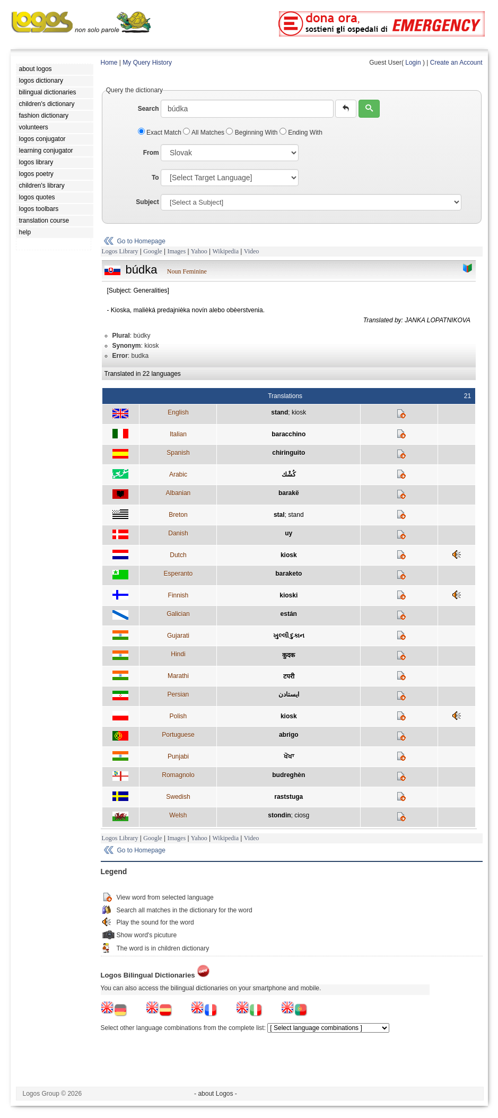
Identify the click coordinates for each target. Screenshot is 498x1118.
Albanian (178, 493)
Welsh (178, 815)
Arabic (178, 474)
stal (279, 514)
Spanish (178, 452)
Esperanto (178, 573)
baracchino (288, 434)
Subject (147, 202)
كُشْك (289, 474)
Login (413, 62)
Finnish (178, 595)
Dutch (178, 555)
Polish (178, 716)
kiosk (299, 412)
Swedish (178, 796)
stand (279, 412)
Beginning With (252, 132)
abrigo (289, 734)
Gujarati (178, 635)
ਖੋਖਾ (289, 756)
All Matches (204, 132)
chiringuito (288, 452)
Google (152, 251)
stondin (279, 815)
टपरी (288, 676)
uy (288, 533)
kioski (288, 595)
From (151, 152)
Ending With (300, 132)
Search (148, 108)
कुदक (288, 655)
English (178, 412)
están (289, 614)
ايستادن (288, 694)
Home (109, 62)
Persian (178, 694)
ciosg (301, 815)
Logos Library (120, 251)
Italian (178, 434)
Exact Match (161, 132)
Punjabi (178, 756)
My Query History (147, 62)
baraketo (288, 573)
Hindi (178, 654)
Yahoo (199, 251)
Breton (178, 514)
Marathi (178, 676)
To (155, 177)
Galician (178, 614)
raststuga (288, 796)
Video (251, 251)
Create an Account (456, 62)
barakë (288, 493)
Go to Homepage (141, 241)
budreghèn (288, 775)
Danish (178, 533)
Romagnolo (178, 775)
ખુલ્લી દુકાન (288, 635)
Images (176, 251)
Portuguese (178, 734)
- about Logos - (215, 1093)
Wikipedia (225, 251)
